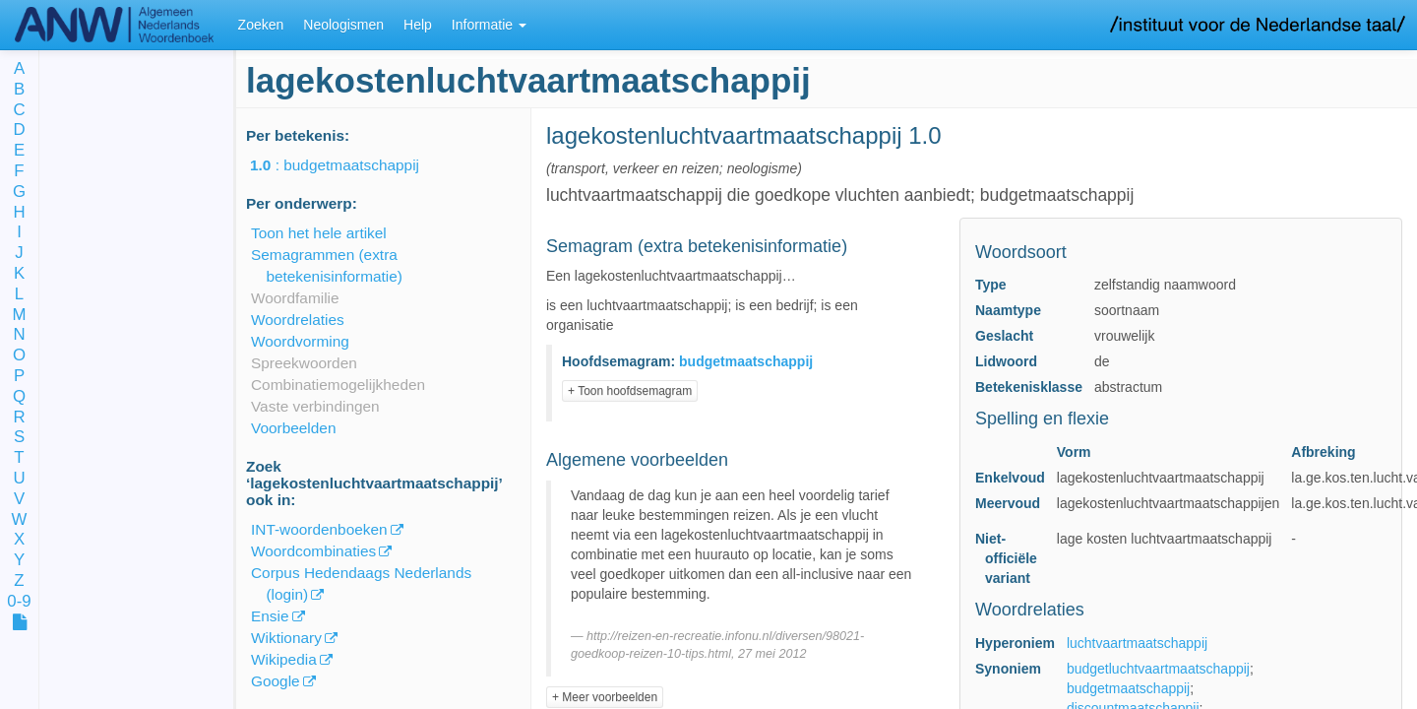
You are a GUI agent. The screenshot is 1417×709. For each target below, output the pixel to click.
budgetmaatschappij (1128, 688)
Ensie (270, 616)
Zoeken (261, 24)
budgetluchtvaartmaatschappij (1158, 669)
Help (417, 24)
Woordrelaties (297, 319)
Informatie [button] (489, 24)
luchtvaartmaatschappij (1137, 643)
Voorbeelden (293, 427)
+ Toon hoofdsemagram (630, 391)
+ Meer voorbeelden (604, 697)
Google (275, 681)
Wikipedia (284, 659)
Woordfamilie (295, 298)
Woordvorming (300, 341)
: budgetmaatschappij (348, 165)
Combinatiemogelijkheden (338, 384)
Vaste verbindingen (315, 406)
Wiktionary (286, 637)
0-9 (19, 602)
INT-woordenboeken (319, 529)
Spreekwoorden (304, 362)
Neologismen (343, 24)
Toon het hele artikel (319, 233)
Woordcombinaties (313, 551)
